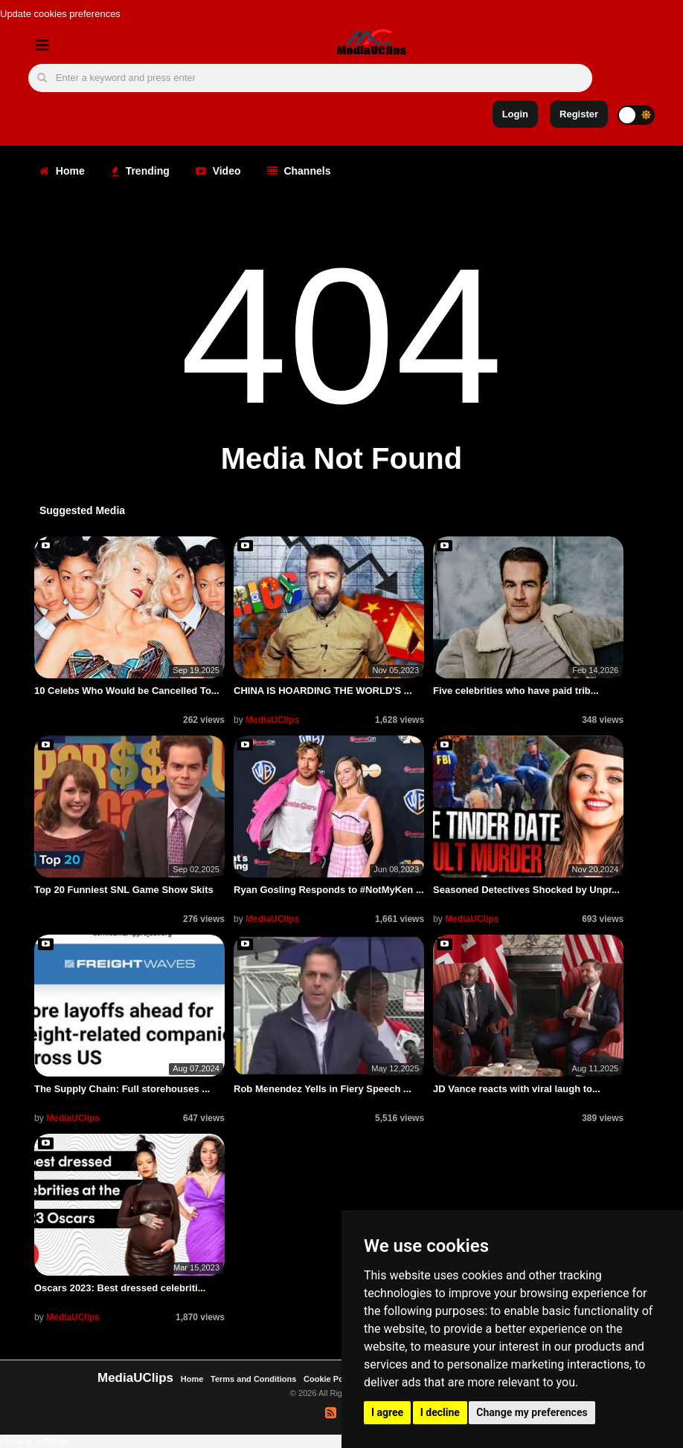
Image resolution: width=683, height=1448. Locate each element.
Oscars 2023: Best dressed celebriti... (120, 1287)
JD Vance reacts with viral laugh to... (516, 1088)
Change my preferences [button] (531, 1412)
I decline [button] (440, 1412)
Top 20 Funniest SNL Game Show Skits (124, 889)
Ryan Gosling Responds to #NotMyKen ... (329, 889)
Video (218, 171)
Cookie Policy (331, 1378)
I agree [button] (387, 1412)
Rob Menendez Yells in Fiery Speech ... (322, 1088)
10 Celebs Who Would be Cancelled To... (126, 690)
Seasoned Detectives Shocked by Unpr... (526, 889)
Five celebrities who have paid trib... (516, 690)
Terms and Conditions (253, 1378)
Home (62, 171)
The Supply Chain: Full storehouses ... (122, 1088)
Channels (299, 171)
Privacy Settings (34, 1441)
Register (578, 114)
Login (515, 114)
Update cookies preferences (60, 13)
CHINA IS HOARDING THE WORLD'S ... (323, 690)
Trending (140, 171)
